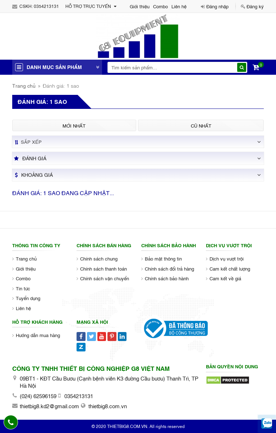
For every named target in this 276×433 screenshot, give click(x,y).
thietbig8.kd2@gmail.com (49, 405)
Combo (160, 6)
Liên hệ (179, 6)
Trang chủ (24, 85)
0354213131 (46, 6)
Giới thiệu (140, 6)
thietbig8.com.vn (107, 405)
